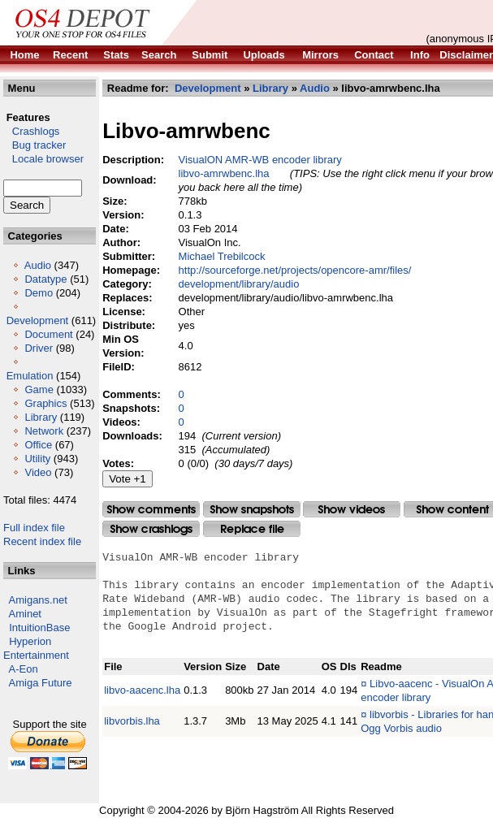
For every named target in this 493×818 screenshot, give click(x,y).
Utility (37, 458)
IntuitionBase (39, 627)
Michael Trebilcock (222, 256)
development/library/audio (239, 284)
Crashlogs (31, 131)
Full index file (34, 528)
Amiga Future (40, 683)
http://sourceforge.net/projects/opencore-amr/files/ (295, 270)
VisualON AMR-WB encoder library (260, 160)
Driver (38, 348)
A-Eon (23, 669)
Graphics (45, 403)
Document (48, 334)
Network (43, 431)
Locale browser (43, 159)
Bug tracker (34, 145)
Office (38, 445)
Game (38, 389)
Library (40, 417)
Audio (37, 265)
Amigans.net (38, 600)
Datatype (45, 279)
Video (37, 472)
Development (37, 320)
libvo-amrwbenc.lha (224, 173)
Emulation (30, 376)
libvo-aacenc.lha (142, 690)
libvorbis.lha (132, 721)
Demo (38, 293)
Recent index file (42, 541)
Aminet (25, 614)
